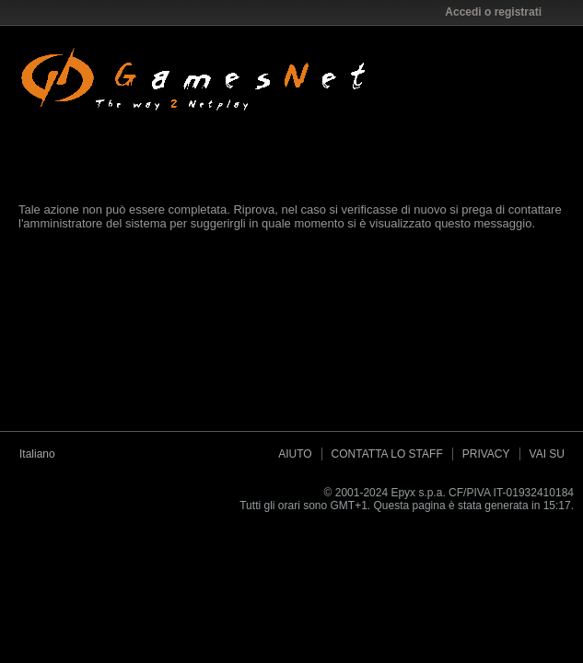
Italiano (43, 454)
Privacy (486, 454)
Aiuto (294, 454)
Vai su (547, 454)
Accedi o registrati (499, 12)
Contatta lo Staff (387, 454)
